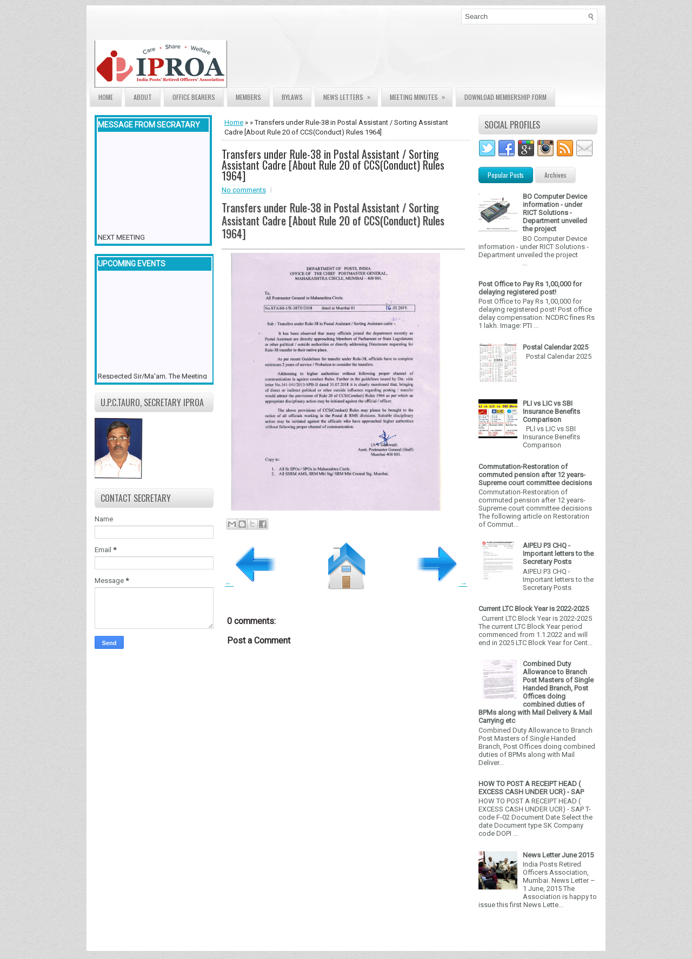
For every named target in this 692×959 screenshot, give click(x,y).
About (143, 97)
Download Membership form (505, 97)
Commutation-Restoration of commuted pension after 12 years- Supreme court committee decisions (535, 474)
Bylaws (292, 97)
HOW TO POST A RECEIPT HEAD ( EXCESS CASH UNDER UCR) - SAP (531, 788)
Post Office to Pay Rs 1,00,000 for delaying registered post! (530, 288)
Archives (555, 174)
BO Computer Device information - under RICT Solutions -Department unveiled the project (555, 212)
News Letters (350, 95)
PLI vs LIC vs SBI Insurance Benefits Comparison (551, 411)
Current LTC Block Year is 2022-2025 (533, 609)
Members (248, 97)
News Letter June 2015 (558, 855)
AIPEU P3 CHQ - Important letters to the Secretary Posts (558, 553)
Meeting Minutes (421, 95)
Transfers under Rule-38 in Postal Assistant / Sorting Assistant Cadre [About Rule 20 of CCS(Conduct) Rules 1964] (333, 165)
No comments (244, 190)
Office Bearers (193, 97)
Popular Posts (506, 174)
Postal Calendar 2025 (555, 347)
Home (105, 97)
